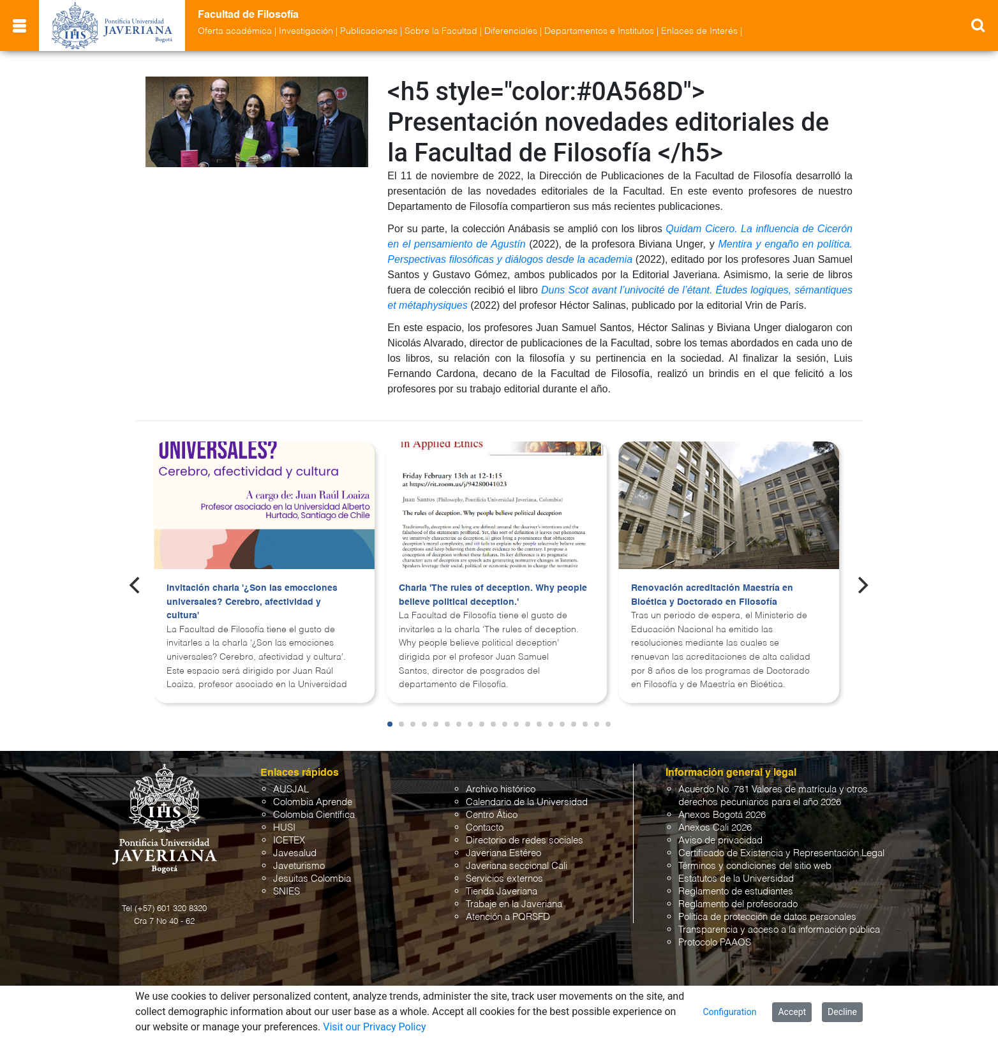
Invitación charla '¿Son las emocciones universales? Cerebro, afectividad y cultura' (252, 602)
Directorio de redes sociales (524, 840)
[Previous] (136, 585)
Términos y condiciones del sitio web (754, 866)
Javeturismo (299, 866)
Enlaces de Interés (699, 31)
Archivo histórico (500, 789)
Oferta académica (235, 31)
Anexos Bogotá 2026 (722, 815)
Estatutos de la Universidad (736, 879)
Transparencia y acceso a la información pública (779, 930)
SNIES (286, 891)
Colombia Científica (314, 815)
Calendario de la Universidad (527, 802)
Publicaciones (369, 31)
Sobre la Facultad (441, 31)
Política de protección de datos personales (767, 917)
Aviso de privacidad (720, 840)
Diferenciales (510, 31)
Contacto (484, 828)
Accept (792, 1012)
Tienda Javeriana (501, 891)
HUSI (284, 828)
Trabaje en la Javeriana (514, 904)
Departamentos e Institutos (599, 31)
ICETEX (289, 840)
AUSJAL (291, 789)
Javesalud (295, 853)
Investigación (306, 31)
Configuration (729, 1012)
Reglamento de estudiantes (735, 891)
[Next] (862, 585)
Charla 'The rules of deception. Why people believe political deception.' (493, 595)
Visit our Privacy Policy (374, 1027)
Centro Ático (492, 815)
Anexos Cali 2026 (715, 828)
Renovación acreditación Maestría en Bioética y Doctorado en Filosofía (712, 595)
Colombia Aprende (312, 802)
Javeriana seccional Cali (516, 866)
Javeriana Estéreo (503, 853)
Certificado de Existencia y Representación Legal (781, 853)
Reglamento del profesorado (738, 904)
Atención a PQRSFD (508, 917)
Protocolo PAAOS (714, 942)
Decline (842, 1012)
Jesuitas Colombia (312, 879)
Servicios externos (504, 879)
